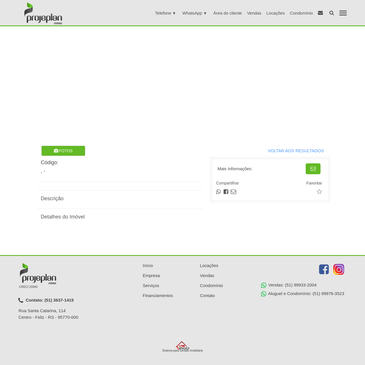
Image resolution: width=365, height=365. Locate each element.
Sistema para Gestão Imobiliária (182, 346)
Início (148, 265)
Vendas (254, 13)
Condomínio (301, 13)
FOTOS (63, 151)
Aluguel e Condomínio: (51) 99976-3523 (302, 294)
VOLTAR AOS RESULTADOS (296, 150)
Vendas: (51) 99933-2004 (289, 285)
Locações (275, 13)
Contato (207, 295)
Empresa (151, 275)
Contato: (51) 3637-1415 (46, 300)
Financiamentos (158, 295)
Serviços (151, 285)
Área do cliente (227, 13)
